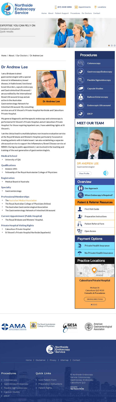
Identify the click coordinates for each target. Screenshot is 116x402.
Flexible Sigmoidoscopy (99, 80)
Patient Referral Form (94, 224)
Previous (104, 173)
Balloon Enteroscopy (97, 97)
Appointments (85, 7)
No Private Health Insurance (99, 253)
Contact (96, 13)
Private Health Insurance (97, 245)
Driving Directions (95, 299)
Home (44, 13)
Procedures (75, 13)
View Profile (84, 173)
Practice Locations (91, 260)
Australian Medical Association (23, 200)
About (50, 13)
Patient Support (62, 13)
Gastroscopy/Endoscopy (99, 71)
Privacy (53, 360)
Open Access (90, 231)
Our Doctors (22, 55)
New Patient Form (47, 380)
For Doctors (87, 13)
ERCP (90, 113)
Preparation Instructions (96, 216)
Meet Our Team (90, 123)
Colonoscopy (94, 63)
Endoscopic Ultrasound (99, 105)
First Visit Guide (92, 209)
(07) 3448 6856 (65, 7)
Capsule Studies (95, 88)
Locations (102, 7)
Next (107, 173)
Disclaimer (41, 360)
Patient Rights (45, 388)
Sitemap (64, 360)
